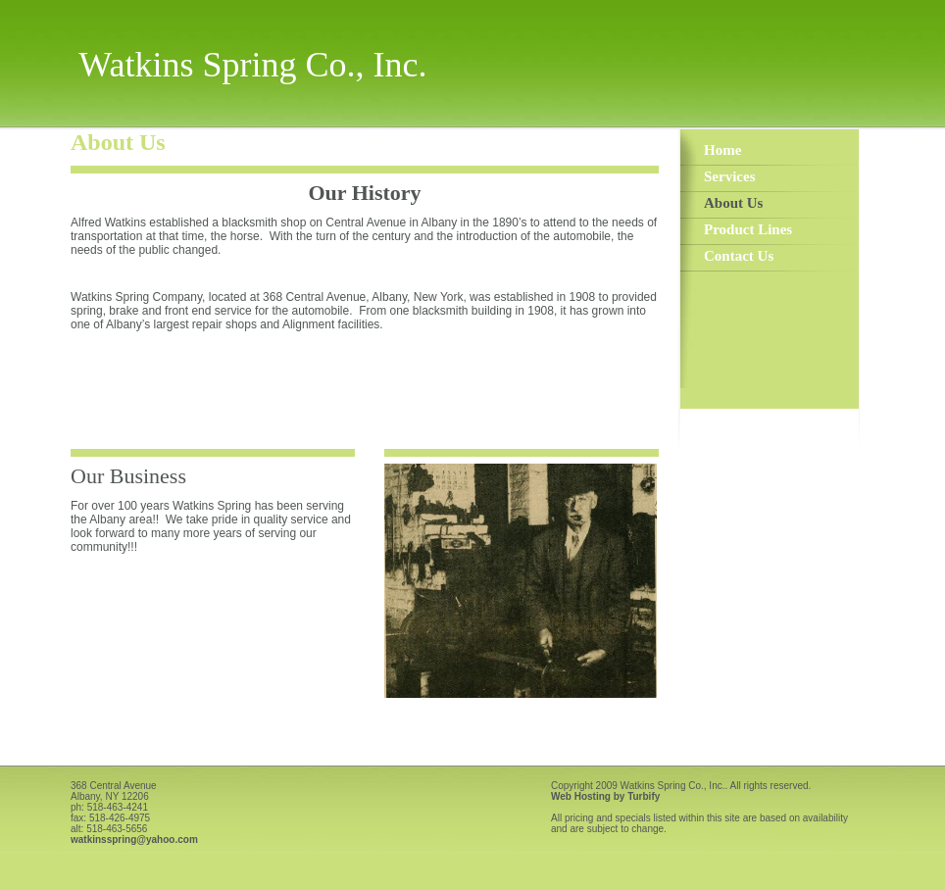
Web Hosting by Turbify (605, 796)
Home (722, 150)
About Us (733, 203)
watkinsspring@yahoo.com (134, 839)
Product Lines (748, 229)
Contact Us (738, 256)
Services (729, 176)
